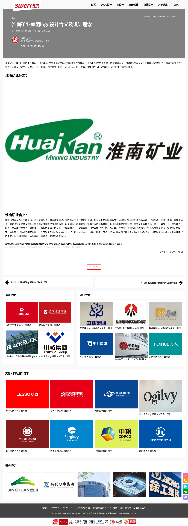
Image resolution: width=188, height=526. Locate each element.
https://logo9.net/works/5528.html (69, 243)
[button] (179, 484)
